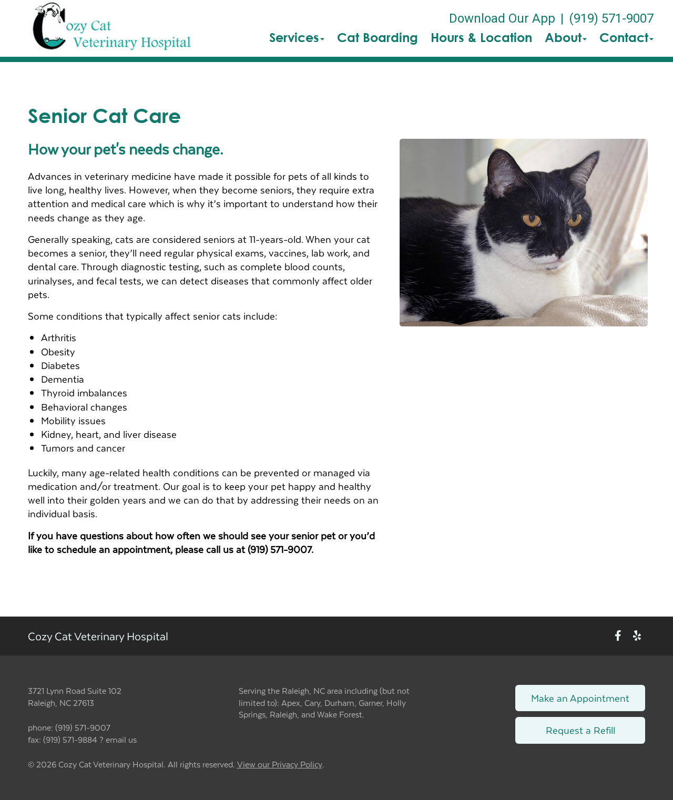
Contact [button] (626, 37)
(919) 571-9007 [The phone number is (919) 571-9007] (611, 18)
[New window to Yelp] (637, 636)
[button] (111, 28)
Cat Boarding (377, 37)
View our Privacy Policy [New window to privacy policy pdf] (279, 764)
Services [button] (296, 37)
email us (121, 739)
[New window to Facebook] (618, 636)
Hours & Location (481, 37)
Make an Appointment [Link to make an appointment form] (580, 697)
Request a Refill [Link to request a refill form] (580, 729)
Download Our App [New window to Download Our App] (502, 18)
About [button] (566, 37)
